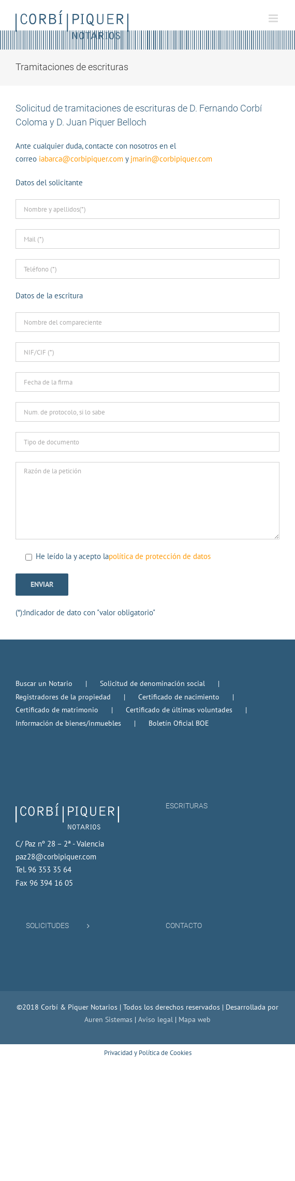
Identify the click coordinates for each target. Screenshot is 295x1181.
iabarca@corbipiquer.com (81, 159)
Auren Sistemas (108, 1019)
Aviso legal (155, 1019)
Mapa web (195, 1019)
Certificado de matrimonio (57, 709)
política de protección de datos (160, 556)
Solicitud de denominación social (152, 683)
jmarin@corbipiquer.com (171, 159)
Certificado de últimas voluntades (179, 709)
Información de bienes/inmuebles (68, 723)
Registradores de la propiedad (63, 696)
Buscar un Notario (44, 683)
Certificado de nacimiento (178, 696)
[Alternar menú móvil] (274, 18)
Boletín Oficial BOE (179, 723)
